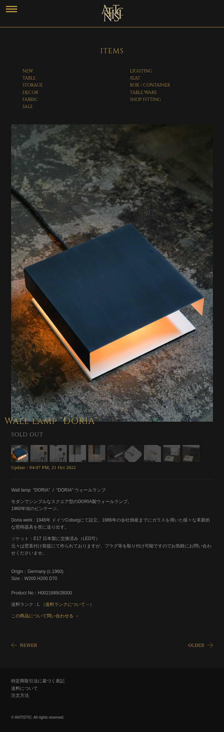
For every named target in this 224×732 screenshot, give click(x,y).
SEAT (135, 78)
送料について (24, 688)
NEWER (24, 646)
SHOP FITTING (145, 99)
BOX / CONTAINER (150, 85)
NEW (27, 71)
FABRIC (30, 99)
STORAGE (32, 85)
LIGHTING (141, 71)
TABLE (29, 78)
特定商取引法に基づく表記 (38, 681)
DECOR (30, 92)
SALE (27, 106)
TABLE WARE (143, 92)
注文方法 (20, 695)
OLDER (200, 646)
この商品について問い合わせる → (45, 615)
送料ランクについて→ (67, 604)
